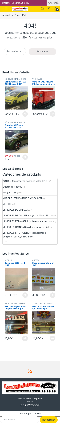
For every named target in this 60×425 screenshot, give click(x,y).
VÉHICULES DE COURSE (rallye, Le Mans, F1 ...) (27, 215)
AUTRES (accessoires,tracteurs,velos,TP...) (25, 181)
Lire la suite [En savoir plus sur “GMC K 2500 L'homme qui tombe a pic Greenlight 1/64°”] (52, 338)
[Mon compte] (49, 9)
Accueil (6, 15)
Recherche (42, 51)
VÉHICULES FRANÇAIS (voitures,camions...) (25, 227)
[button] (57, 2)
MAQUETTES (9, 192)
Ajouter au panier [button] (25, 114)
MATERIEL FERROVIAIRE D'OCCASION (22, 198)
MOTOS (7, 204)
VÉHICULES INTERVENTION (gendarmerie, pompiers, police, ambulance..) (25, 234)
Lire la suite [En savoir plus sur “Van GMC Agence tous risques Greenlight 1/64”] (25, 338)
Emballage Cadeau (12, 186)
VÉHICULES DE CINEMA (15, 209)
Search (42, 8)
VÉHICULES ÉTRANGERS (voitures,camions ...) (15, 80)
